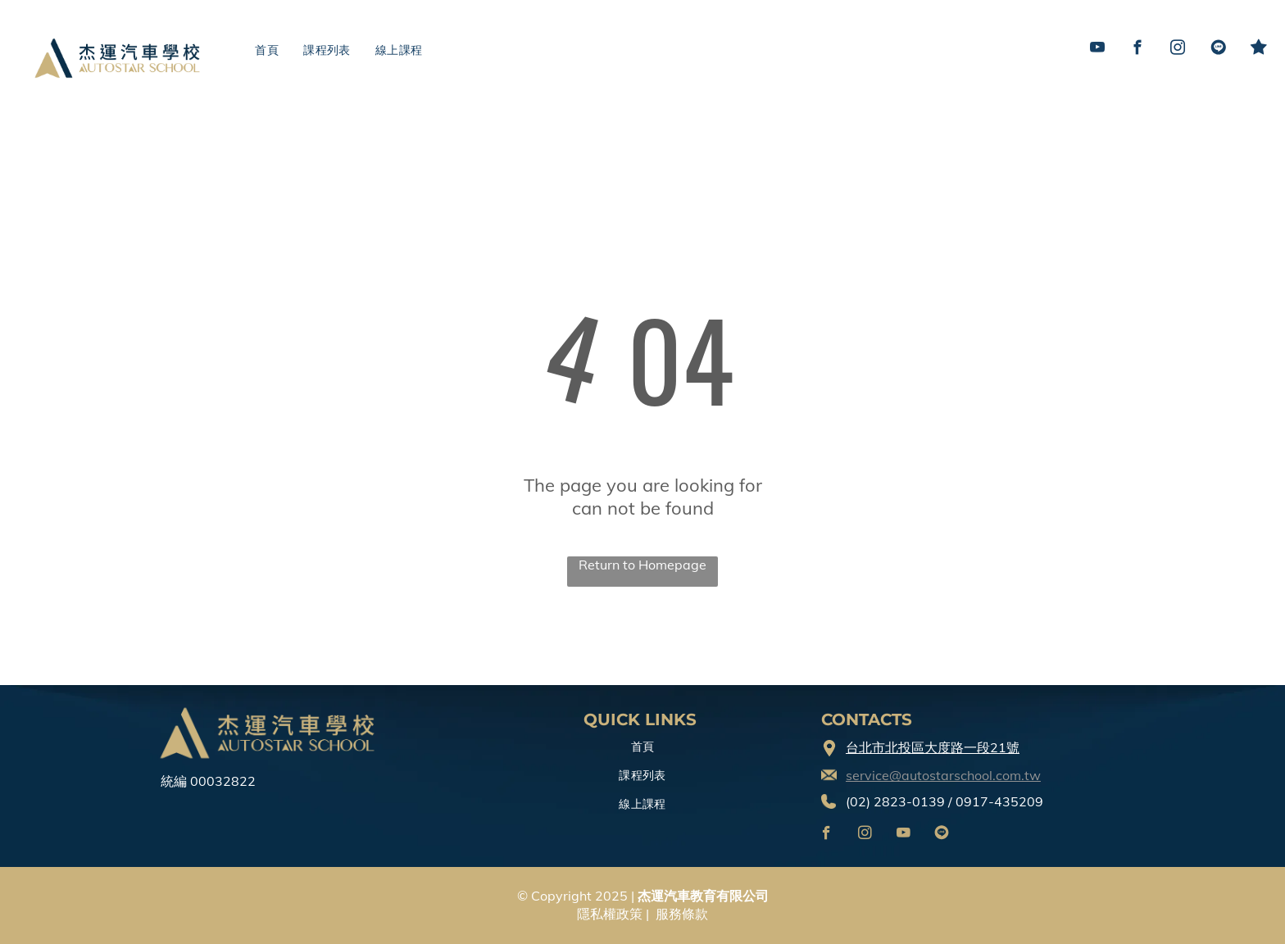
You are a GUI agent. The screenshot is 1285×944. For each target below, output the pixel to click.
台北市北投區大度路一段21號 (932, 747)
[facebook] (1138, 50)
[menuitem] (267, 50)
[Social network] (1218, 50)
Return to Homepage (642, 564)
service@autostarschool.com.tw (943, 775)
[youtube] (1097, 50)
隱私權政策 (609, 913)
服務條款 (682, 913)
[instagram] (1178, 50)
